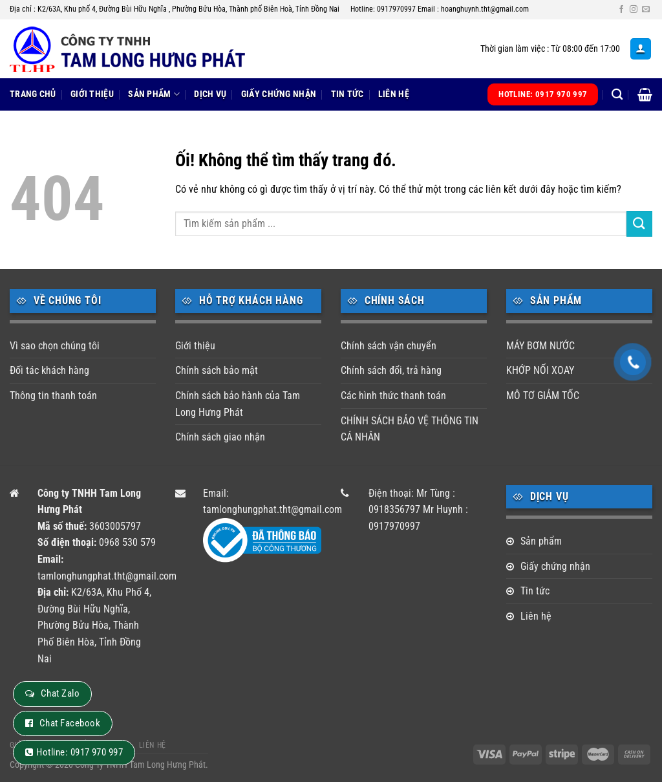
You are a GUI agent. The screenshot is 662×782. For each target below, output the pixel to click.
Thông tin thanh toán (53, 395)
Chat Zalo (60, 693)
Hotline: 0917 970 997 (79, 752)
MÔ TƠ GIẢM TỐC (542, 395)
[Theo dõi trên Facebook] (621, 9)
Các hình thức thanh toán (393, 395)
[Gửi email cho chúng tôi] (646, 9)
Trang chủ (33, 94)
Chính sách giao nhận (220, 437)
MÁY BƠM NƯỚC (540, 346)
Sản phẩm (154, 94)
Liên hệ (393, 94)
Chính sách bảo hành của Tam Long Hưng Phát (237, 403)
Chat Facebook (69, 723)
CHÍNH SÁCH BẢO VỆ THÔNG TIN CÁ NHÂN (409, 429)
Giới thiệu (92, 94)
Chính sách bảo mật (216, 370)
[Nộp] (639, 223)
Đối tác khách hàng (49, 370)
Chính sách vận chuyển (388, 346)
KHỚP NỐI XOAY (540, 370)
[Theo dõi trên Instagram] (633, 9)
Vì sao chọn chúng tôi (55, 346)
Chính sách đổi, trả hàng (391, 370)
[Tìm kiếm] (617, 94)
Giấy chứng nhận (278, 94)
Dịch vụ (210, 94)
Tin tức (347, 94)
